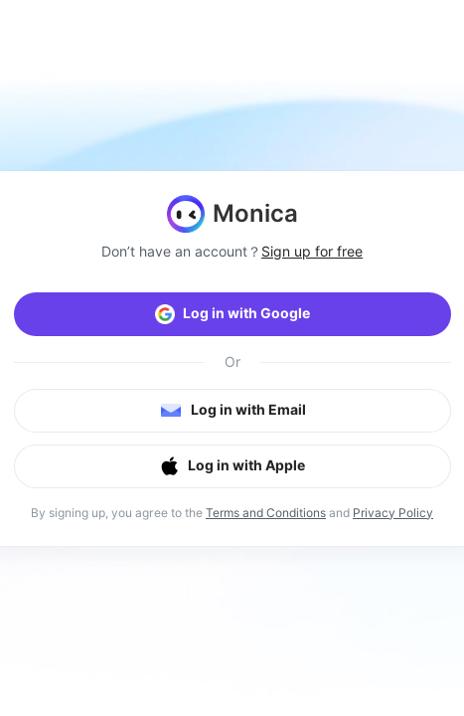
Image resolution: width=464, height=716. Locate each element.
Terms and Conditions (266, 512)
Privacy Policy (393, 512)
